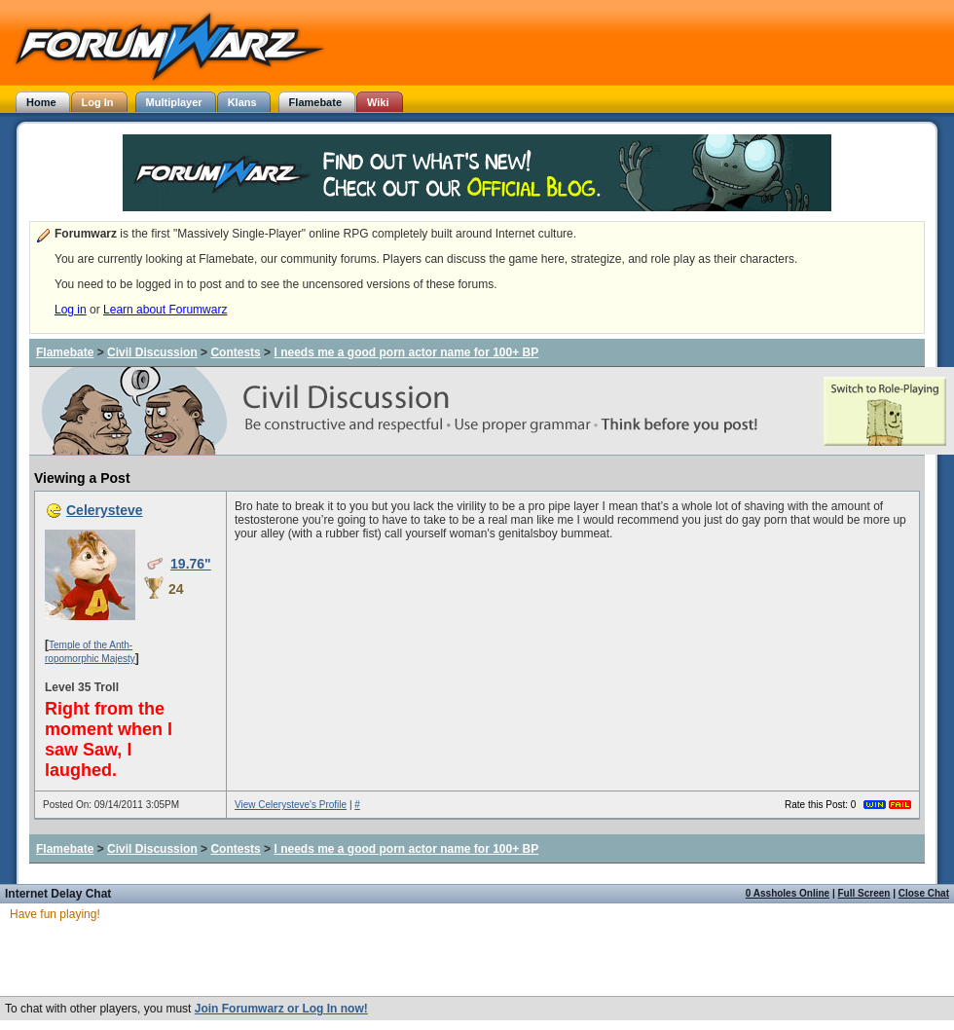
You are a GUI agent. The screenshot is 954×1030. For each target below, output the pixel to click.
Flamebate (64, 352)
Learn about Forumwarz (165, 309)
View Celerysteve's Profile (291, 804)
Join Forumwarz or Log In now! (281, 1008)
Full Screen (864, 893)
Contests (235, 352)
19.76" (190, 563)
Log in (71, 309)
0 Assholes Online (787, 893)
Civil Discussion (152, 352)
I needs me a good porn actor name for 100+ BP (406, 352)
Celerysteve (104, 510)
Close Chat (924, 893)
